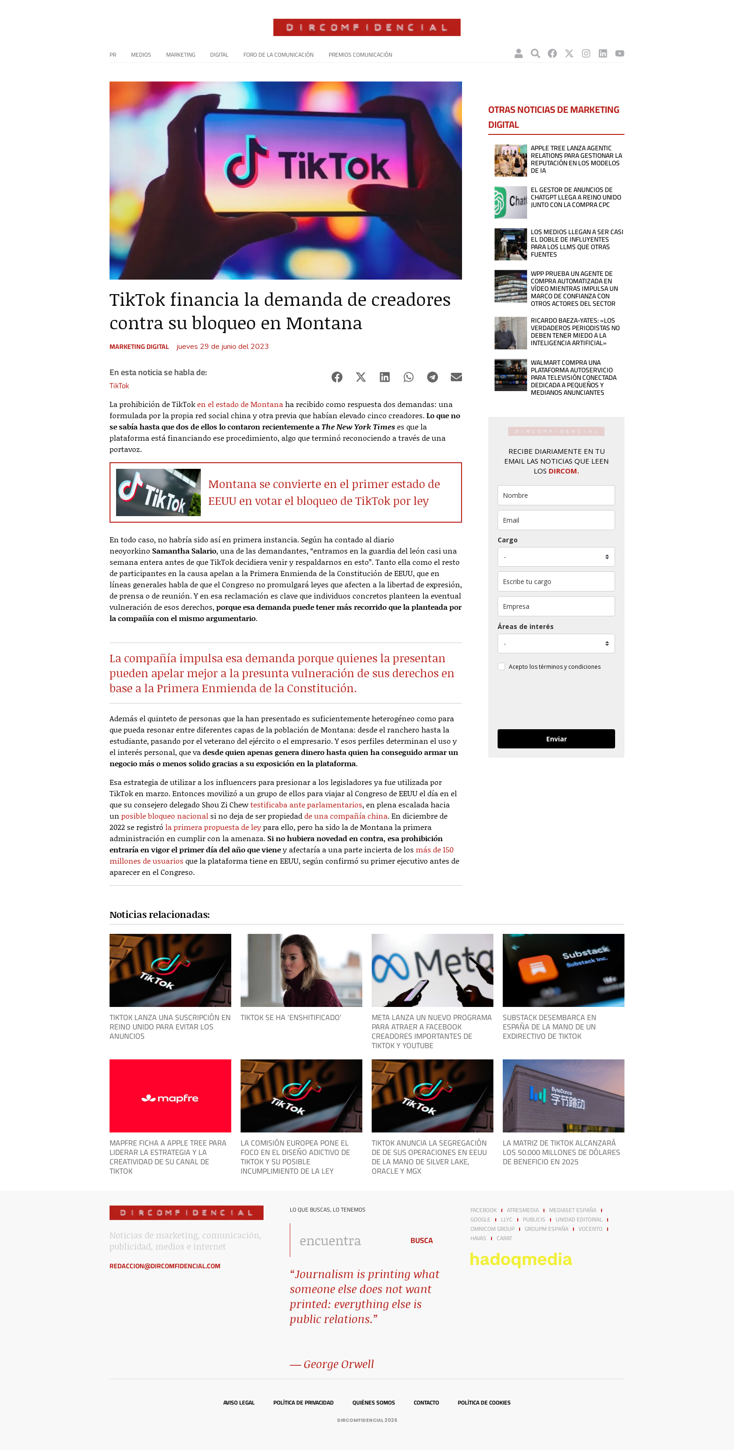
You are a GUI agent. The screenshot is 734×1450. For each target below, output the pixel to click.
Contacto (426, 1402)
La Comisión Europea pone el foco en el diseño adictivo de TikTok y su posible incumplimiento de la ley (295, 1157)
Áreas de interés (526, 626)
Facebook (483, 1210)
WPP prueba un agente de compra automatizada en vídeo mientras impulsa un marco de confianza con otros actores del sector (574, 288)
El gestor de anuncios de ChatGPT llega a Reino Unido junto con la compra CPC (576, 197)
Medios (141, 54)
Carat (504, 1238)
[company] (556, 606)
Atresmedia (523, 1210)
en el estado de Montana (240, 404)
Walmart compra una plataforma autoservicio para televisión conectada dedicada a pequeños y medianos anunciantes (574, 377)
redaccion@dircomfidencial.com (165, 1266)
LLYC (507, 1219)
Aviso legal (239, 1402)
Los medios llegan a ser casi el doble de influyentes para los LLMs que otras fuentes (577, 243)
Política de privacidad (303, 1402)
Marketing (180, 54)
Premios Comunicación (360, 54)
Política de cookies (484, 1402)
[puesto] (556, 557)
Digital (219, 54)
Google (480, 1219)
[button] (336, 377)
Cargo (508, 539)
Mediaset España (572, 1210)
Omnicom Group (492, 1229)
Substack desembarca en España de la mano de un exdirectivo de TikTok (549, 1026)
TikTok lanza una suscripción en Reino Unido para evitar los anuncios (170, 1026)
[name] (556, 495)
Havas (478, 1238)
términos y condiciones (570, 667)
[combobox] (344, 1240)
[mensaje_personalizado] (556, 643)
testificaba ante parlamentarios (306, 804)
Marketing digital (139, 346)
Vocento (590, 1229)
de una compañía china (346, 815)
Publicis (534, 1219)
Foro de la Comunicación (278, 54)
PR (113, 54)
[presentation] (556, 701)
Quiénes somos (373, 1402)
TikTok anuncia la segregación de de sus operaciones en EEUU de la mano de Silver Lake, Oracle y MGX (429, 1157)
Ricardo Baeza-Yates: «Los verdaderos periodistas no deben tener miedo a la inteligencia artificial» (575, 331)
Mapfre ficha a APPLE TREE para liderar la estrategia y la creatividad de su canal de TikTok (168, 1157)
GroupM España (546, 1229)
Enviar (556, 738)
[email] (556, 520)
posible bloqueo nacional (164, 815)
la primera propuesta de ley (213, 826)
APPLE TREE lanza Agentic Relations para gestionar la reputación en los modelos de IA (576, 159)
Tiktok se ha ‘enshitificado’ (291, 1017)
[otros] (556, 581)
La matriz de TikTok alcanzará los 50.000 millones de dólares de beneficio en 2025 (561, 1152)
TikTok (119, 385)
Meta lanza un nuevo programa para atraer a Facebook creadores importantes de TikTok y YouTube (432, 1031)
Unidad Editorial (579, 1219)
